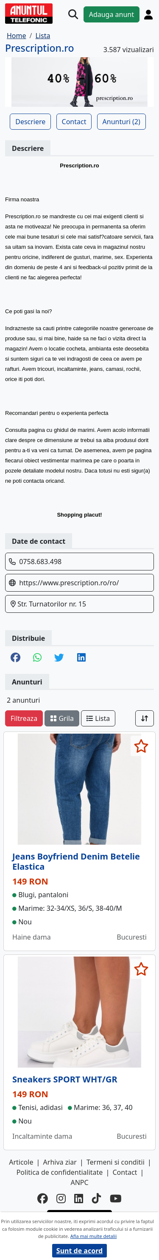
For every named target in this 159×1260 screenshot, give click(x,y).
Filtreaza (24, 718)
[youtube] (116, 1199)
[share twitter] (59, 658)
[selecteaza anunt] (141, 746)
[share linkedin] (81, 658)
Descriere (30, 121)
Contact (74, 121)
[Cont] (148, 14)
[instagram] (61, 1199)
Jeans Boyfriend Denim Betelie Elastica (76, 861)
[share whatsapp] (37, 658)
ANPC (79, 1182)
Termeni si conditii (115, 1162)
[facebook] (42, 1199)
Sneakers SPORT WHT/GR (64, 1079)
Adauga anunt (111, 14)
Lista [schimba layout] (98, 718)
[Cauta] (73, 14)
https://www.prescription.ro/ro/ (69, 582)
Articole (21, 1162)
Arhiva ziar (60, 1162)
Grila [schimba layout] (62, 718)
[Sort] (144, 718)
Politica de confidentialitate (60, 1172)
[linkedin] (79, 1199)
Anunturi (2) (121, 121)
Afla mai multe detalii (93, 1236)
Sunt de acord (79, 1250)
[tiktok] (96, 1199)
